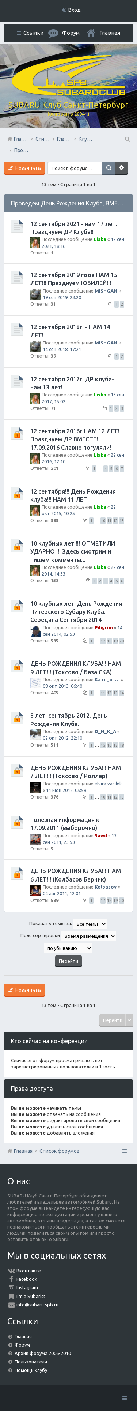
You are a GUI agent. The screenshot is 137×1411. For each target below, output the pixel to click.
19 (115, 641)
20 (121, 641)
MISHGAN (106, 290)
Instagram (27, 1287)
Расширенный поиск (121, 168)
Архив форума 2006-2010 (43, 1353)
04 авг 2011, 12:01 (62, 893)
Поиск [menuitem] (127, 138)
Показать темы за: (68, 924)
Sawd (101, 835)
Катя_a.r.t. (107, 679)
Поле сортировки (68, 936)
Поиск (108, 168)
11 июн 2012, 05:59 (66, 790)
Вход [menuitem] (74, 10)
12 (115, 520)
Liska (100, 239)
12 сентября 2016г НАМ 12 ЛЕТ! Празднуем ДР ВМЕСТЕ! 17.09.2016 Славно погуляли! (74, 439)
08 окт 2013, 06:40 (62, 685)
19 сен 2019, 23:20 (62, 297)
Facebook (26, 1279)
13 (121, 520)
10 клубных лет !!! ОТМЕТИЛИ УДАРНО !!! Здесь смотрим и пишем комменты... (72, 551)
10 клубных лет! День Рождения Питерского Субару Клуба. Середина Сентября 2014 (76, 611)
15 (103, 745)
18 (109, 641)
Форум (22, 1344)
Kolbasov (106, 886)
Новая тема (28, 167)
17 (103, 641)
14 (121, 693)
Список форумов (59, 1151)
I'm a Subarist (30, 1296)
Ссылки (33, 33)
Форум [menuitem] (71, 33)
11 (109, 520)
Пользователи (31, 1361)
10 (103, 520)
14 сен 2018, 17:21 (62, 349)
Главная (109, 33)
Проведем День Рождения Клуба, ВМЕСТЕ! (70, 203)
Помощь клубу (31, 1370)
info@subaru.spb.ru (37, 1304)
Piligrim (104, 627)
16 (109, 745)
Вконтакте (28, 1270)
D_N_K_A (105, 731)
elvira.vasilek (108, 783)
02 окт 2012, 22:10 (62, 737)
